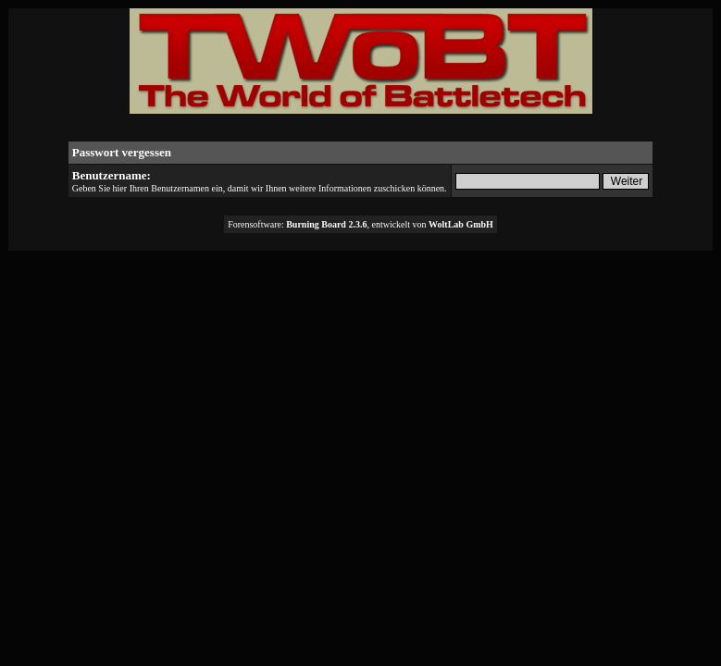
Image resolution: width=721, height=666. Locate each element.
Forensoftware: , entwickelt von (360, 224)
